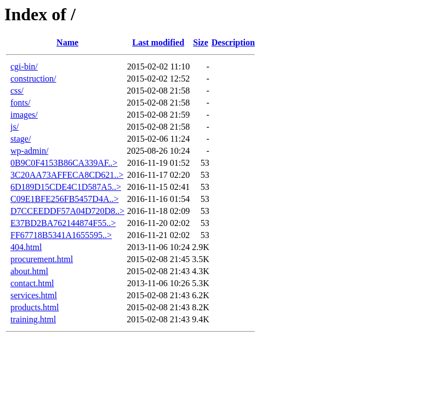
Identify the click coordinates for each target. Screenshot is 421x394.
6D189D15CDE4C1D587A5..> (65, 187)
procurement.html (41, 259)
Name (67, 42)
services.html (33, 295)
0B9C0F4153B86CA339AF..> (63, 162)
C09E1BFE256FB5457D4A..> (64, 199)
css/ (17, 90)
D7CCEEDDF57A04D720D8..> (67, 211)
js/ (14, 126)
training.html (33, 319)
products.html (34, 307)
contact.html (32, 283)
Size (200, 42)
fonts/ (20, 102)
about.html (29, 271)
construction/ (33, 78)
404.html (26, 247)
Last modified (158, 42)
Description (233, 42)
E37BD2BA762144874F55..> (63, 223)
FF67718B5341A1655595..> (61, 235)
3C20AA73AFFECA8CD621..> (66, 174)
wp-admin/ (29, 150)
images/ (24, 114)
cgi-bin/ (24, 66)
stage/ (20, 138)
